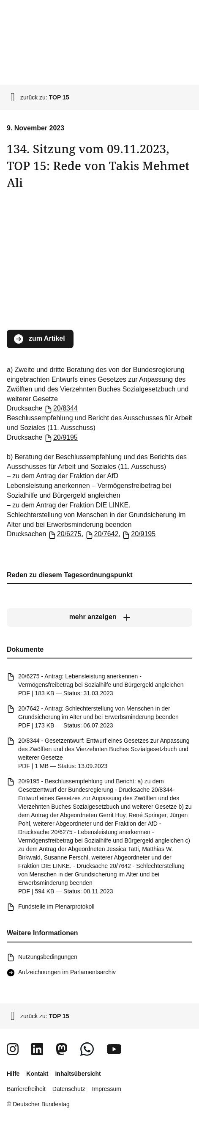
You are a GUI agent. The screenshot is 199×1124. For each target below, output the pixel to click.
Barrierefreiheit (26, 1088)
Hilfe (13, 1073)
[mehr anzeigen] (99, 617)
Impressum (106, 1088)
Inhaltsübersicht (78, 1073)
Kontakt (37, 1073)
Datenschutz (68, 1088)
